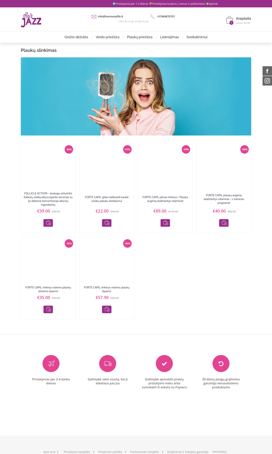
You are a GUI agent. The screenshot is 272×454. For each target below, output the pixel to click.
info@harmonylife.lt (110, 16)
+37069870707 (166, 16)
